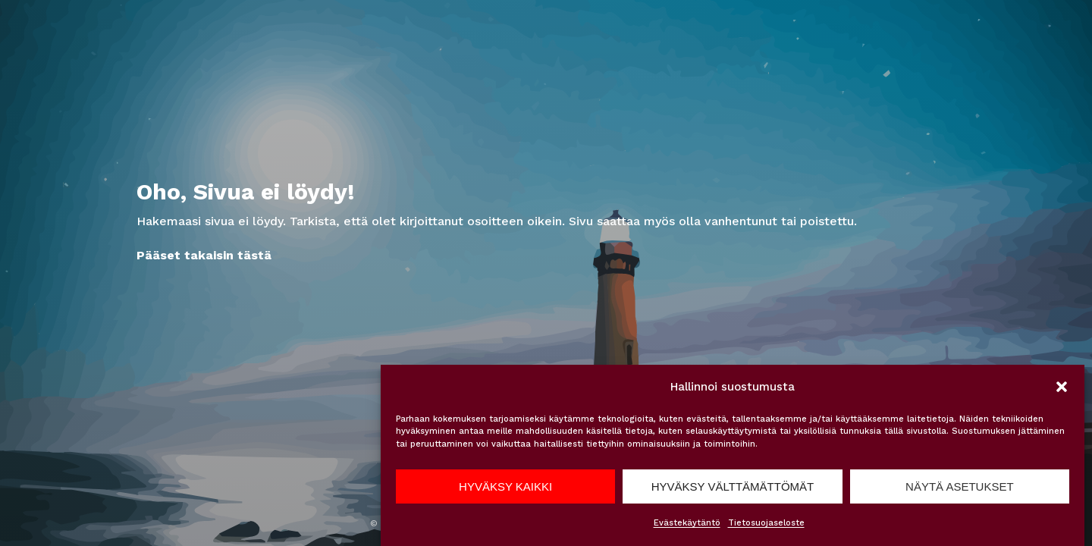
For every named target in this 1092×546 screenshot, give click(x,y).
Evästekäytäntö (687, 523)
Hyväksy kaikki (505, 486)
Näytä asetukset (959, 486)
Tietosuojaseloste (766, 523)
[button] (1061, 386)
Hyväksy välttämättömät (732, 486)
